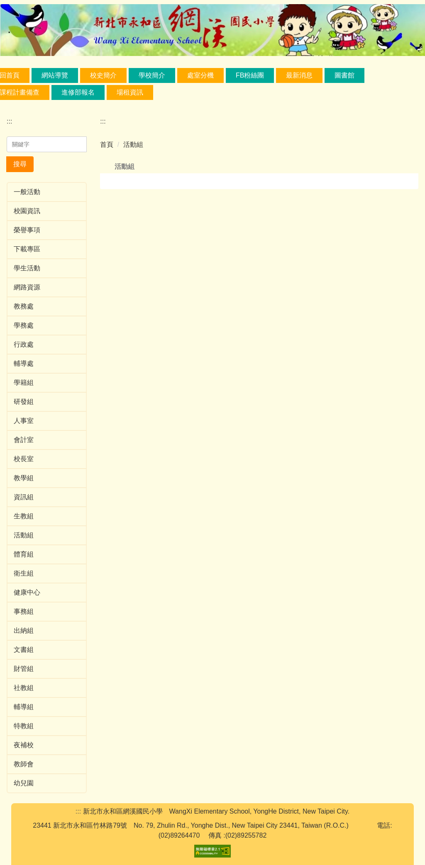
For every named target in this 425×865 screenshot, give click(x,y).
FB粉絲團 (277, 75)
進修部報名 (78, 92)
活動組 (133, 144)
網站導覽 (82, 75)
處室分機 (228, 75)
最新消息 (327, 75)
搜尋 (20, 164)
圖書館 (372, 75)
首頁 (106, 144)
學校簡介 (179, 75)
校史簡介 (130, 75)
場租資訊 (130, 92)
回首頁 (37, 75)
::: (9, 121)
